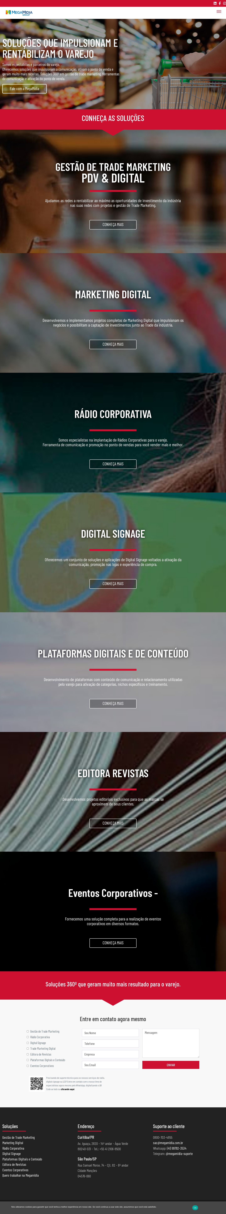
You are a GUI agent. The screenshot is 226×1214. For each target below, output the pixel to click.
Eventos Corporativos (15, 1173)
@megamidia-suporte (179, 1156)
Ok (195, 1208)
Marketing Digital (12, 1146)
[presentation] (175, 1085)
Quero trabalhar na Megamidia (20, 1178)
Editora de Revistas (14, 1167)
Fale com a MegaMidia (24, 88)
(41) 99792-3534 (176, 1151)
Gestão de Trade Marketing (18, 1140)
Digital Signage (11, 1156)
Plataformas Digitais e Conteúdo (22, 1162)
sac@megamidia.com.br (168, 1146)
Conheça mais (113, 224)
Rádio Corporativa (13, 1151)
